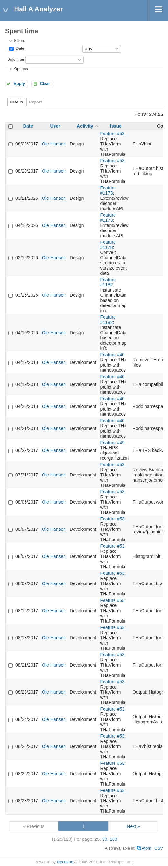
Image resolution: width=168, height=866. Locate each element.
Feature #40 (112, 354)
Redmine (65, 862)
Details (16, 102)
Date (19, 48)
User (55, 126)
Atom (146, 848)
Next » (133, 826)
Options (21, 69)
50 (104, 839)
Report (35, 102)
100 (113, 839)
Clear (45, 83)
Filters (19, 40)
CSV (158, 848)
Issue (116, 126)
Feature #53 (112, 133)
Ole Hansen (54, 143)
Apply (19, 83)
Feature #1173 (108, 190)
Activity (85, 126)
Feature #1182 (108, 282)
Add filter (16, 59)
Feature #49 (112, 442)
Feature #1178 (108, 245)
